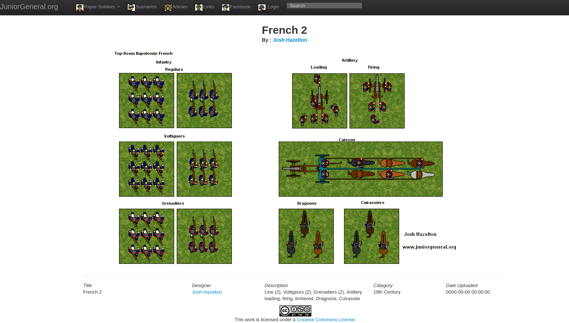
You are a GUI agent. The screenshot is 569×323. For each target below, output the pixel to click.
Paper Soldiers (98, 7)
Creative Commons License (326, 319)
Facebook (236, 7)
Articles (176, 7)
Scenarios (142, 7)
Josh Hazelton (290, 40)
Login (268, 7)
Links (204, 7)
